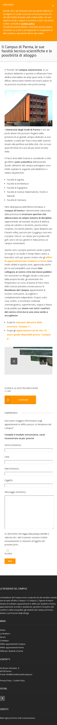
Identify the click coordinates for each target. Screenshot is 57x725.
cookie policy (28, 23)
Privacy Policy (6, 680)
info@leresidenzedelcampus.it (19, 674)
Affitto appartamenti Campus (12, 644)
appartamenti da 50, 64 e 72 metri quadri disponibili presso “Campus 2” (29, 334)
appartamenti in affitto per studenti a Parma (36, 603)
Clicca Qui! (23, 400)
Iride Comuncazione (26, 718)
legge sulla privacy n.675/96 (35, 534)
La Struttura (5, 633)
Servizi (2, 637)
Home (2, 630)
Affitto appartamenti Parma (12, 647)
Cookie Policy (19, 680)
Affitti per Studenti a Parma (11, 651)
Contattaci (4, 640)
